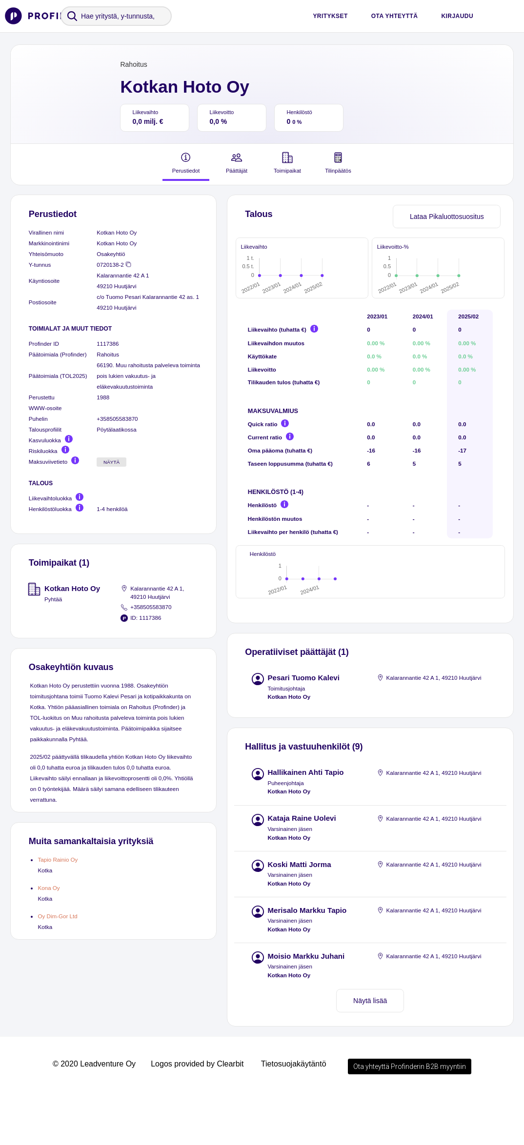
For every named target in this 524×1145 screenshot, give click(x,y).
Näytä (111, 462)
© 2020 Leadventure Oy (94, 1115)
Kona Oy (49, 888)
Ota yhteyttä (394, 16)
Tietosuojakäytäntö (293, 1115)
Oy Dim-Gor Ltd (57, 916)
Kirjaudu (457, 16)
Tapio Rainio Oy (58, 859)
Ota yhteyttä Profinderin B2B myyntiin (409, 1118)
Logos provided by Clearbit (197, 1115)
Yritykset (330, 16)
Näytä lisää (370, 1052)
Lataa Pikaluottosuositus (447, 216)
